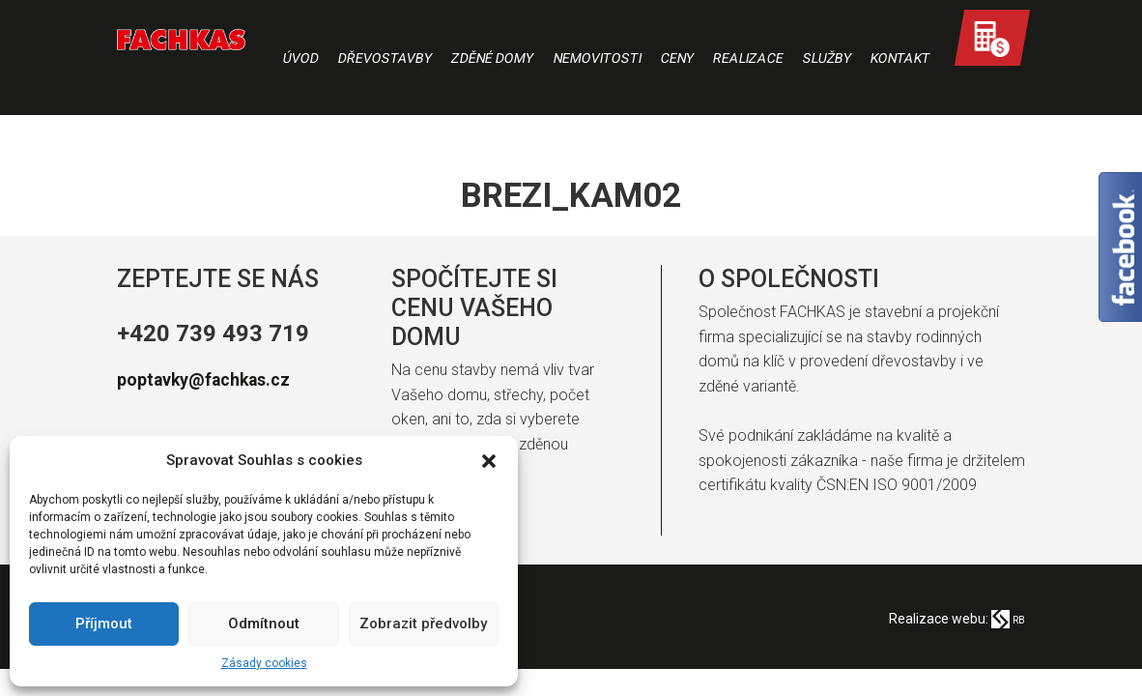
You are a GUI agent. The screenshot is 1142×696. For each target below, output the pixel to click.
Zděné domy (493, 56)
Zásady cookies (264, 663)
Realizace (748, 56)
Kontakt (901, 56)
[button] (489, 461)
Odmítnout (264, 623)
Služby (827, 56)
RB (1005, 627)
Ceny (677, 56)
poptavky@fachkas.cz (234, 378)
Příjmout (103, 623)
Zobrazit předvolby (423, 623)
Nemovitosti (597, 56)
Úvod (301, 56)
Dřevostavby (385, 56)
